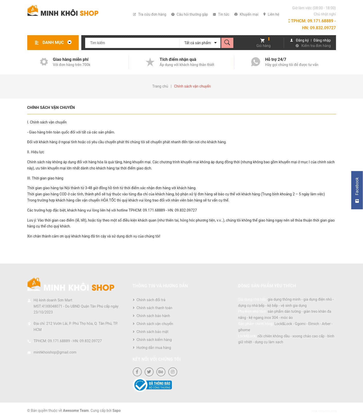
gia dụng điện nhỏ (317, 299)
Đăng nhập (322, 40)
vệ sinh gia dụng (294, 305)
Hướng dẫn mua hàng (154, 348)
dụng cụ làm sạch (269, 342)
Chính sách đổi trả (151, 300)
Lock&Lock (283, 324)
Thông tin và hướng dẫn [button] (160, 285)
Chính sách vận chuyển (51, 107)
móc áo (287, 318)
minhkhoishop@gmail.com (55, 352)
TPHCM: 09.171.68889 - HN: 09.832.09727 (312, 24)
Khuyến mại (246, 14)
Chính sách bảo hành (153, 316)
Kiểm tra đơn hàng (316, 46)
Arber (326, 324)
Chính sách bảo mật (153, 332)
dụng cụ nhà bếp (251, 305)
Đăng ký (302, 40)
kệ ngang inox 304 (263, 318)
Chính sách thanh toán (154, 308)
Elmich (313, 324)
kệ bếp (272, 305)
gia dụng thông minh (284, 299)
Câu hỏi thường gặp (189, 14)
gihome (244, 330)
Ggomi (300, 324)
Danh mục (59, 42)
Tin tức (221, 14)
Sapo (116, 410)
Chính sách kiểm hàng (154, 340)
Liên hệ (271, 14)
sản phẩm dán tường (284, 311)
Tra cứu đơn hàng (149, 14)
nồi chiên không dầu (274, 336)
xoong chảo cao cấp (309, 336)
